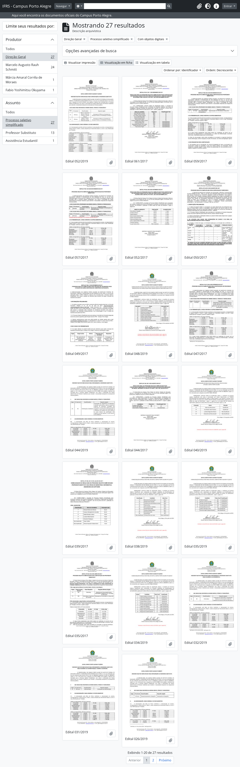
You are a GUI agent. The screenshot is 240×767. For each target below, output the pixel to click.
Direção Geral (29, 58)
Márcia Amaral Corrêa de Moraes (29, 79)
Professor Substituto (29, 133)
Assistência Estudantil (29, 141)
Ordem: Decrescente (220, 70)
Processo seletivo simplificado (29, 122)
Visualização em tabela (153, 62)
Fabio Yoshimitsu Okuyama (29, 91)
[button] (199, 6)
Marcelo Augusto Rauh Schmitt (29, 67)
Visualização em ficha (116, 62)
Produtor (14, 39)
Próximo (165, 760)
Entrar (228, 6)
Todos (10, 49)
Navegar (62, 6)
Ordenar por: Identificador (181, 70)
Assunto (13, 102)
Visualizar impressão (79, 62)
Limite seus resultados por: (30, 26)
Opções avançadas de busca (91, 50)
